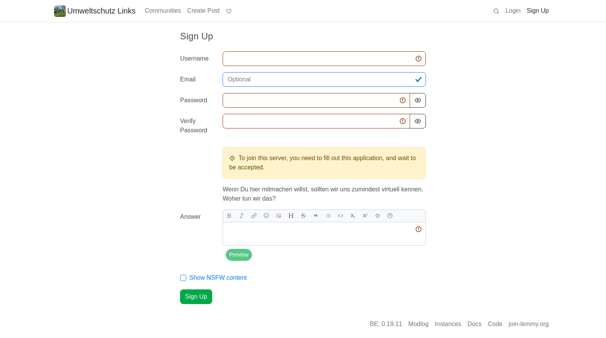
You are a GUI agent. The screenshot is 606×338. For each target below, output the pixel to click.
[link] (254, 216)
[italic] (241, 216)
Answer (190, 216)
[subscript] (353, 216)
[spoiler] (377, 216)
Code (495, 324)
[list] (328, 216)
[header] (291, 216)
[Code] (340, 216)
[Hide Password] (418, 100)
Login (513, 10)
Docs (475, 324)
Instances (448, 324)
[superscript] (365, 216)
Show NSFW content (218, 277)
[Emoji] (266, 216)
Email (188, 79)
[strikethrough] (303, 216)
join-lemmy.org (529, 324)
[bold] (229, 216)
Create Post (203, 10)
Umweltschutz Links (95, 11)
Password (193, 100)
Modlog (419, 324)
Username (194, 58)
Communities (163, 10)
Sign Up (538, 10)
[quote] (316, 216)
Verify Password (193, 126)
